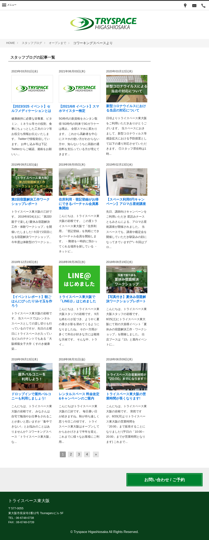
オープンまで (57, 43)
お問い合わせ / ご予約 (164, 479)
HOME (10, 43)
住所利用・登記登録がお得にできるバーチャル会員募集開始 (78, 204)
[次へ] (96, 454)
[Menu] (9, 5)
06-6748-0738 (25, 517)
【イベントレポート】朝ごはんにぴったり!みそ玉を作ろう (31, 301)
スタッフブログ (32, 43)
